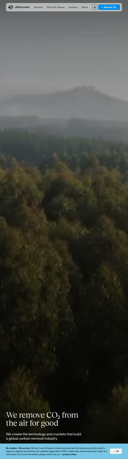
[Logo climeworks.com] (19, 7)
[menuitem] (38, 7)
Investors (73, 7)
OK (117, 451)
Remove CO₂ (110, 7)
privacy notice (69, 454)
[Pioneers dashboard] (94, 7)
